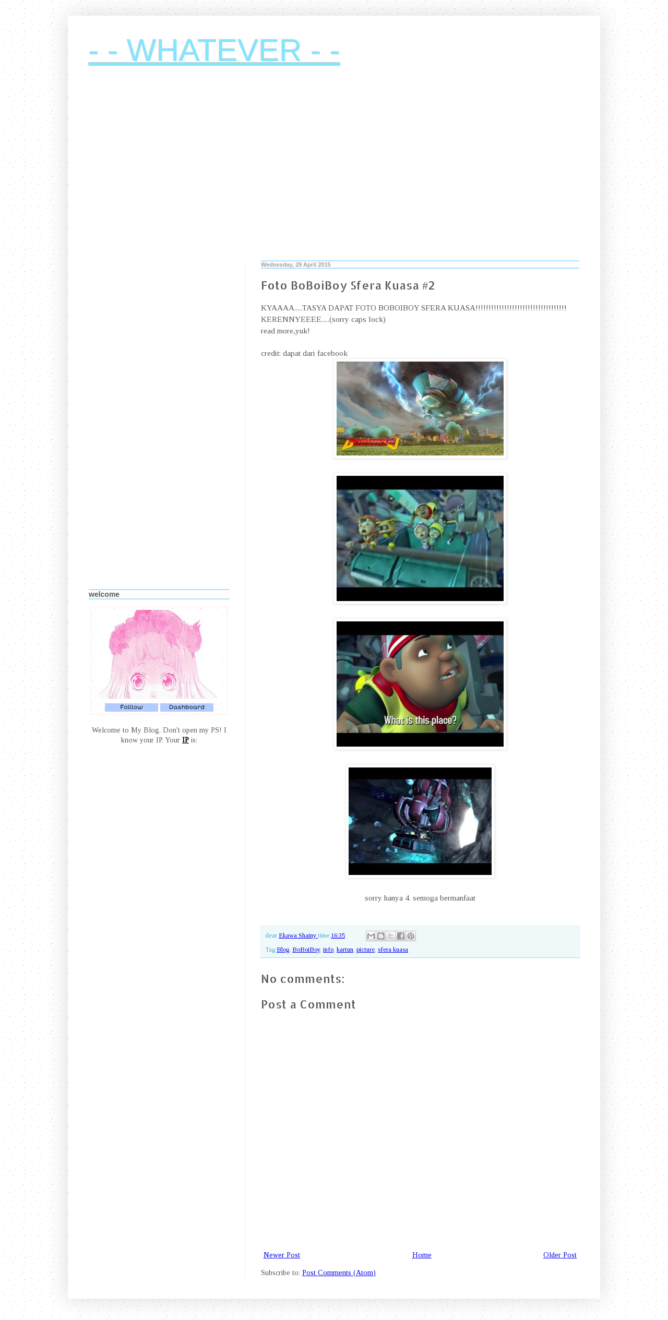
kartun (345, 949)
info (328, 949)
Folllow (131, 707)
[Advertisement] (334, 172)
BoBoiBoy (306, 949)
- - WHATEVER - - (214, 50)
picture (365, 949)
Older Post (560, 1255)
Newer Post (282, 1255)
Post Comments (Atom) (339, 1273)
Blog (283, 949)
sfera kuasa (393, 949)
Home (422, 1255)
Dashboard (187, 707)
